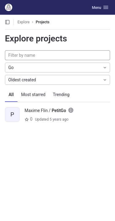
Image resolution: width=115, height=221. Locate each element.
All (11, 94)
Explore (23, 22)
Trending (61, 94)
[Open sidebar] (7, 22)
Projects (43, 22)
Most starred (33, 94)
